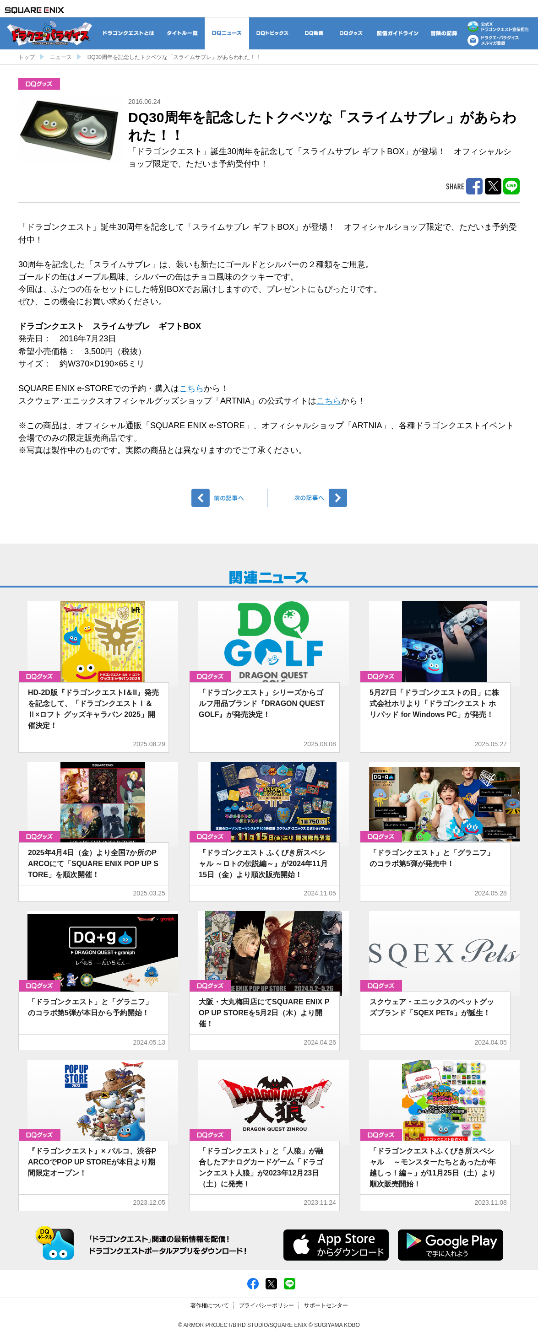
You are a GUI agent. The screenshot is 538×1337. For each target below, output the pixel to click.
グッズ (39, 84)
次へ (309, 498)
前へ (229, 498)
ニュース (61, 57)
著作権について (209, 1305)
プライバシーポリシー (266, 1305)
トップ (26, 57)
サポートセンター (326, 1305)
